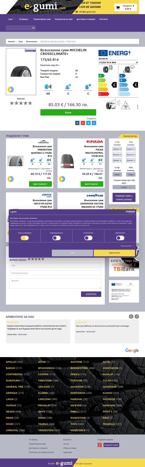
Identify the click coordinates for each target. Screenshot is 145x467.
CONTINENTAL (14, 374)
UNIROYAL (12, 430)
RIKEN (42, 417)
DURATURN (13, 380)
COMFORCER (111, 368)
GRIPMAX (11, 392)
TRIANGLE (109, 423)
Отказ (72, 253)
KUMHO (107, 392)
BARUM (10, 368)
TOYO (74, 423)
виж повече (40, 183)
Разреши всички (114, 253)
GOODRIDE (77, 386)
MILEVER (76, 405)
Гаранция (67, 452)
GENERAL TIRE (14, 386)
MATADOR (109, 399)
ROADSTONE (78, 417)
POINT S (107, 411)
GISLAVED (44, 386)
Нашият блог (111, 445)
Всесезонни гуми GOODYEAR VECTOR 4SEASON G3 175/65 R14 (91, 205)
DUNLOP (108, 374)
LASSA (10, 399)
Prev (131, 316)
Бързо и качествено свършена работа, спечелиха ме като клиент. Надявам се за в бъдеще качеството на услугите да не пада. (38, 328)
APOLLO (11, 361)
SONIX (10, 423)
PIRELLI (75, 411)
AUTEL (107, 361)
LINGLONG (44, 399)
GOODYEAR (110, 386)
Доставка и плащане (86, 19)
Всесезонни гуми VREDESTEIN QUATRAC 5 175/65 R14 (41, 151)
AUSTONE (76, 361)
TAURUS (43, 423)
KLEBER (43, 392)
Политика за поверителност (41, 452)
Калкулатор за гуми (63, 19)
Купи (68, 112)
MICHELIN (44, 405)
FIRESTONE (45, 380)
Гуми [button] (11, 19)
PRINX (9, 417)
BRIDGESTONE (79, 368)
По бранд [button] (24, 19)
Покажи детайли (126, 246)
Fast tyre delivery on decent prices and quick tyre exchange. (107, 327)
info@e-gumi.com (87, 11)
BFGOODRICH (46, 368)
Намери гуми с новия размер (124, 197)
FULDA (107, 380)
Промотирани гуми (42, 19)
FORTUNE (76, 380)
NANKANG (109, 405)
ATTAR (42, 361)
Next (137, 316)
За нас (66, 443)
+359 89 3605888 (90, 7)
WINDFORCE (78, 430)
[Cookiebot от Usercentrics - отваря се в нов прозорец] (122, 212)
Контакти (104, 19)
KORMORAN (78, 392)
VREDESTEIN (46, 430)
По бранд (33, 439)
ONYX (41, 411)
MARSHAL (77, 399)
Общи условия (69, 448)
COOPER (43, 374)
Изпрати (91, 294)
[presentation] (31, 296)
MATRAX (11, 405)
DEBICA (75, 374)
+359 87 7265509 (90, 3)
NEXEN (10, 411)
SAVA (106, 417)
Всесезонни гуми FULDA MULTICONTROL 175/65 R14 (93, 151)
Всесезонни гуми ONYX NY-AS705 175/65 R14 (42, 203)
